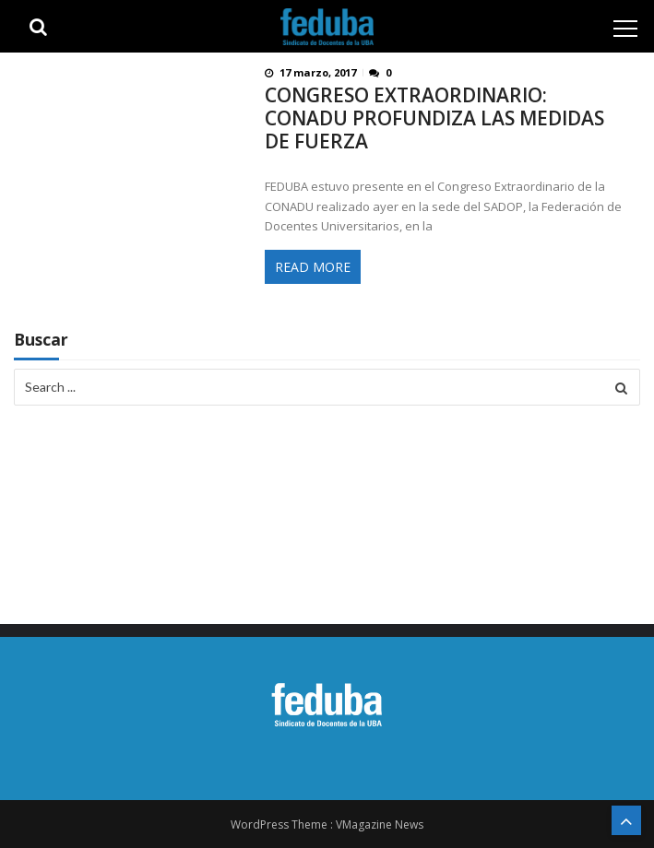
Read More (313, 267)
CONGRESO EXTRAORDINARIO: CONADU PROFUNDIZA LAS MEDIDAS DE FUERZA (434, 118)
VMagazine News (379, 824)
